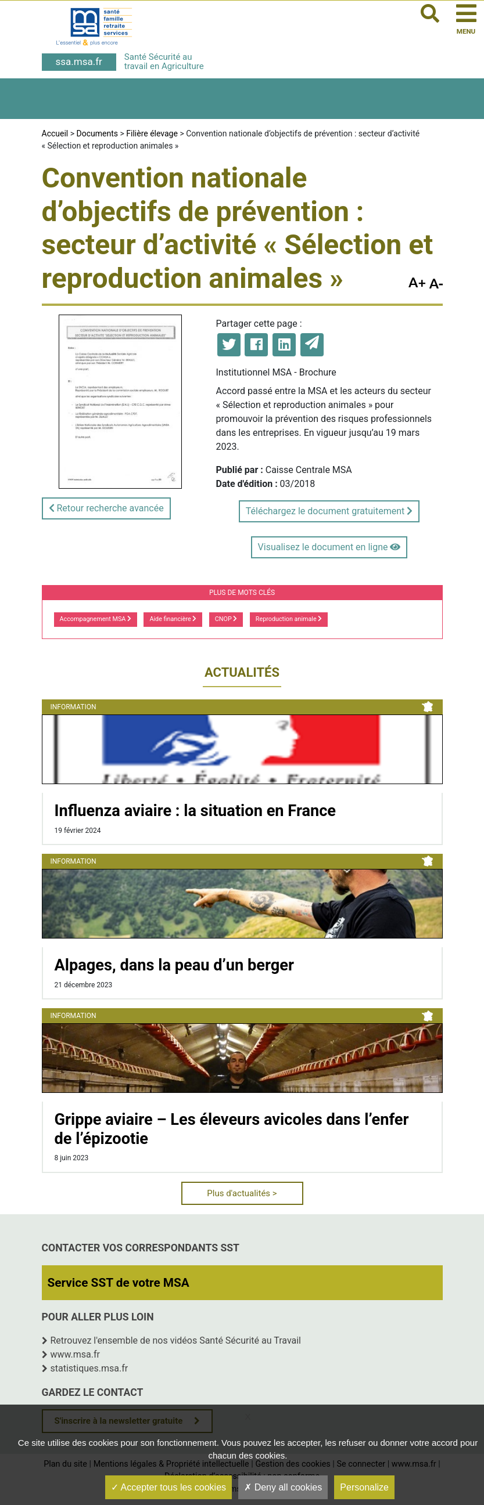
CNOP (226, 619)
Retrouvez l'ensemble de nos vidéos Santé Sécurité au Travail (176, 1340)
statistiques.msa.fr (89, 1368)
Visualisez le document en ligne (329, 547)
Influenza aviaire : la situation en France (195, 811)
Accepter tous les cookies (168, 1487)
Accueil (55, 133)
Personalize (364, 1487)
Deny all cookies (283, 1487)
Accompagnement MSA (96, 619)
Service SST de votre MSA (118, 1283)
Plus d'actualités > (242, 1193)
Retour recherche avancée (106, 508)
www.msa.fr (76, 1354)
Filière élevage (152, 133)
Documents (97, 133)
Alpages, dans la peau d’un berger (174, 965)
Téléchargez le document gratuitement (329, 511)
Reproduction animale (289, 619)
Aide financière (172, 619)
